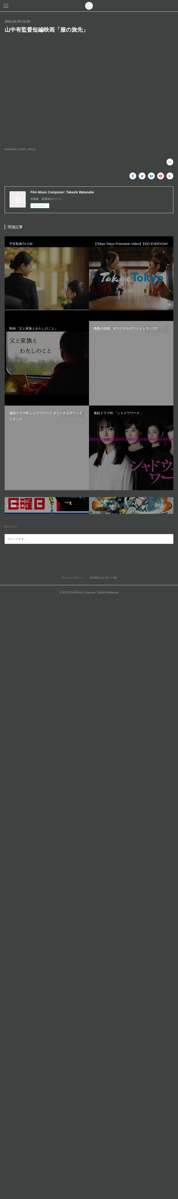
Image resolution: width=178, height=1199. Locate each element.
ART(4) (31, 149)
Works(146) (11, 149)
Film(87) (22, 149)
